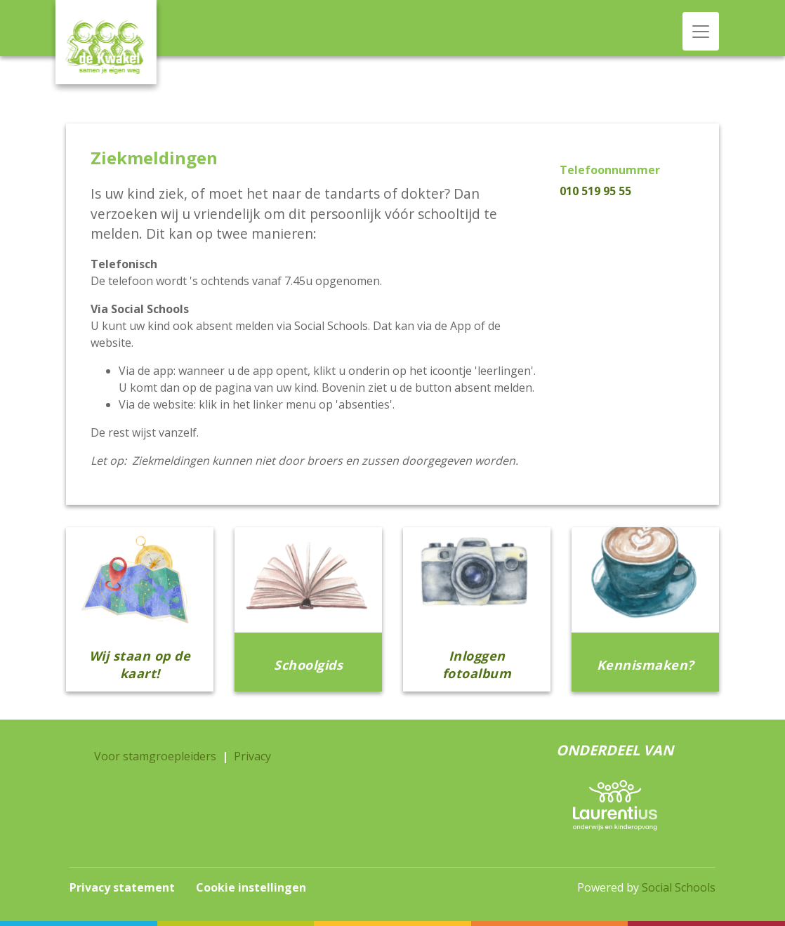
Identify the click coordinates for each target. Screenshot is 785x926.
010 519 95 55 (595, 191)
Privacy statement (122, 887)
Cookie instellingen (251, 887)
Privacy (252, 756)
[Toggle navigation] (700, 31)
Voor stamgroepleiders (155, 756)
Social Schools (678, 887)
